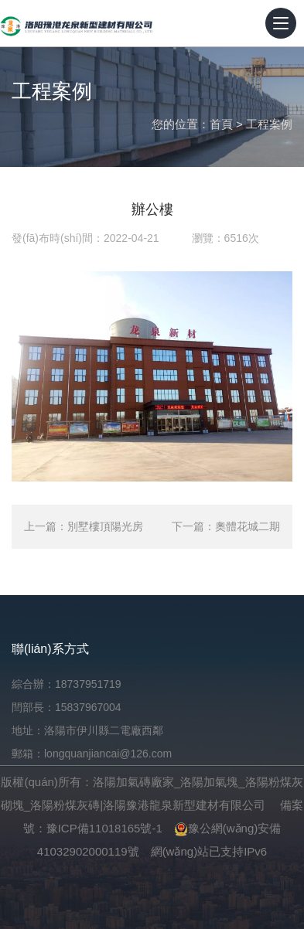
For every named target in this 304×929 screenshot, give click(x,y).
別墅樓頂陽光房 (105, 526)
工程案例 (269, 124)
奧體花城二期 (247, 526)
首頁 (221, 124)
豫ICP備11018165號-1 (104, 828)
